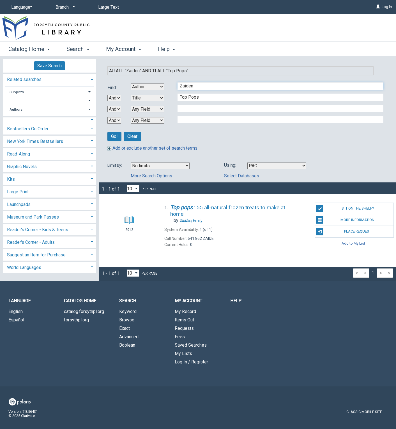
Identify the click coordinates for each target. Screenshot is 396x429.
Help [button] (166, 49)
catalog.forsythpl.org (84, 311)
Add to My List (353, 243)
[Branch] (64, 7)
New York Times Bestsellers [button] (35, 141)
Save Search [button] (49, 65)
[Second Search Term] (277, 97)
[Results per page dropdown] (133, 188)
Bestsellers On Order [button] (28, 128)
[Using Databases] (276, 166)
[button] (49, 101)
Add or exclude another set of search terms (152, 148)
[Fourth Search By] (147, 120)
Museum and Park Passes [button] (33, 217)
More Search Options (151, 175)
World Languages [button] (24, 267)
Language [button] (19, 300)
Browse (126, 320)
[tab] (49, 79)
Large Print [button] (18, 191)
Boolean (127, 345)
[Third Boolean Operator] (114, 120)
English (15, 311)
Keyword (128, 311)
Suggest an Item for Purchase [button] (36, 255)
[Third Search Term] (277, 108)
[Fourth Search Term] (277, 120)
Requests (184, 328)
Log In (387, 6)
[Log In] (378, 6)
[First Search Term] (277, 86)
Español (16, 320)
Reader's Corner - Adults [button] (31, 242)
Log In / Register (191, 362)
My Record (185, 311)
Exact (124, 328)
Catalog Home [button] (29, 49)
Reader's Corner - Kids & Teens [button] (37, 229)
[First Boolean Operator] (114, 98)
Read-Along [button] (18, 154)
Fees (180, 336)
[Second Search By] (147, 98)
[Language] (20, 7)
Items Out (184, 320)
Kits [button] (11, 179)
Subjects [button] (17, 92)
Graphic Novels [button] (22, 166)
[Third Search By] (147, 109)
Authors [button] (16, 109)
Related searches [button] (24, 79)
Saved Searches (191, 345)
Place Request (343, 231)
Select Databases (241, 175)
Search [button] (77, 49)
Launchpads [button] (19, 204)
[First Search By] (147, 87)
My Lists (183, 353)
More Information (345, 220)
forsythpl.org (76, 320)
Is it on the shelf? (345, 208)
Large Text (108, 7)
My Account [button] (123, 49)
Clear (132, 136)
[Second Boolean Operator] (114, 109)
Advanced (129, 336)
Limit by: (115, 165)
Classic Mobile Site (364, 412)
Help (235, 300)
